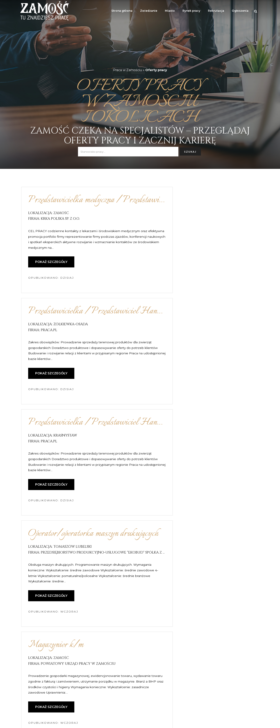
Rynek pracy (191, 10)
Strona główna (121, 10)
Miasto (170, 10)
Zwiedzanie (148, 10)
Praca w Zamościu (127, 70)
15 (171, 679)
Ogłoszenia (240, 10)
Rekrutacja (216, 10)
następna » (191, 679)
